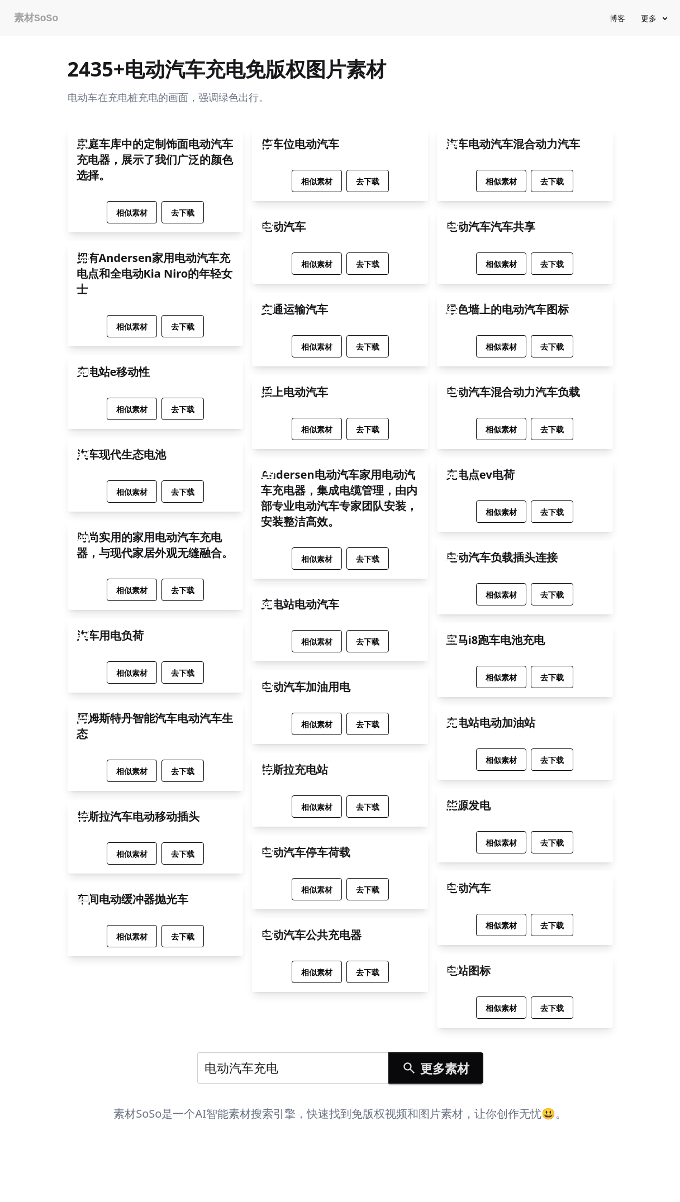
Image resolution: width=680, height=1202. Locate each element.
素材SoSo (36, 18)
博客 (617, 18)
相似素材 (132, 212)
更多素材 (435, 1068)
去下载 (182, 212)
